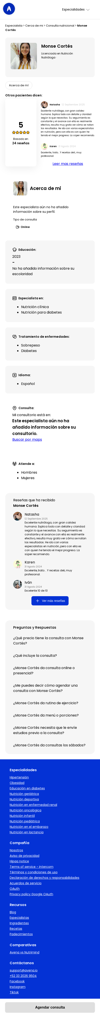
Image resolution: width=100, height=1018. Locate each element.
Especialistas (19, 917)
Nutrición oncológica (25, 810)
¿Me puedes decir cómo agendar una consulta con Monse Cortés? (45, 688)
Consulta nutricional (60, 25)
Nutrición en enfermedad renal (33, 805)
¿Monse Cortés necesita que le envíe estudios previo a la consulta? (45, 730)
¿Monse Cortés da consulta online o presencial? (44, 670)
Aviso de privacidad (24, 856)
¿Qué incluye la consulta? (35, 655)
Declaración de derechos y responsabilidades (44, 877)
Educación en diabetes (27, 788)
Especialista (13, 25)
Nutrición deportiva (24, 799)
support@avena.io (24, 970)
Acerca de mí (19, 85)
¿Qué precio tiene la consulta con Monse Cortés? (48, 640)
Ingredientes (19, 923)
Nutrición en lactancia (27, 832)
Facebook (17, 981)
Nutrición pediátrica (25, 821)
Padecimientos (21, 934)
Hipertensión (19, 777)
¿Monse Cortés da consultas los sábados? (49, 745)
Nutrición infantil (22, 816)
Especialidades (76, 9)
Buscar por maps (27, 439)
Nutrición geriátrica (24, 794)
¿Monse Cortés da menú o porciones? (46, 715)
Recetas (16, 928)
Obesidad (17, 783)
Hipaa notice (19, 861)
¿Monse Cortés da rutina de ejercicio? (45, 703)
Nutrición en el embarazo (29, 827)
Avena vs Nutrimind (24, 952)
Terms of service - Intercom (31, 867)
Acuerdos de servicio (26, 883)
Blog (13, 912)
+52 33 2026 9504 (23, 976)
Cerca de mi (34, 25)
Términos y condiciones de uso (34, 872)
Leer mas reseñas (68, 163)
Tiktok (14, 992)
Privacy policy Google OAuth (31, 894)
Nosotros (16, 850)
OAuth (15, 888)
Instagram (17, 987)
